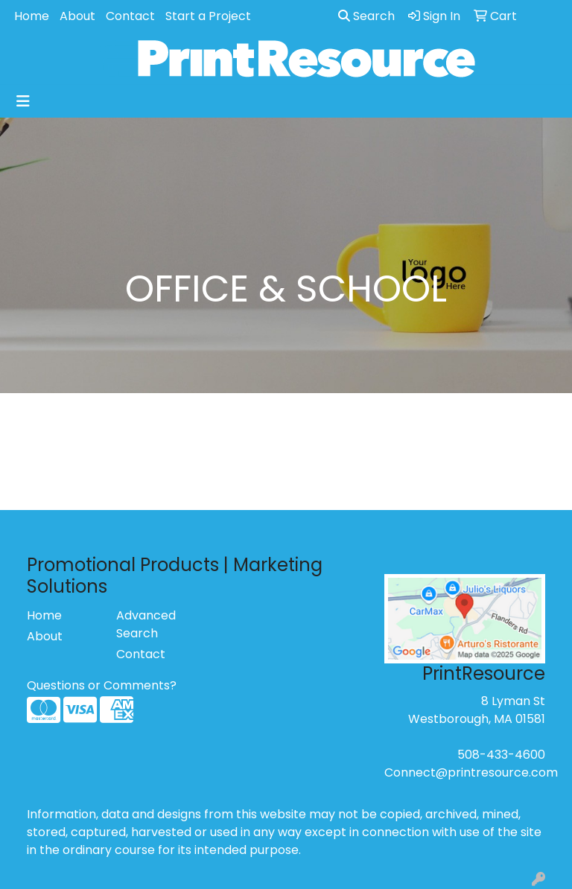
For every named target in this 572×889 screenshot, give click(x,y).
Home (31, 16)
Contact (130, 16)
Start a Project (208, 16)
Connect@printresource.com (471, 772)
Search (366, 16)
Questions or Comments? (102, 685)
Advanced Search (146, 624)
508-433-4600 (501, 754)
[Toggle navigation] (23, 101)
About (77, 16)
